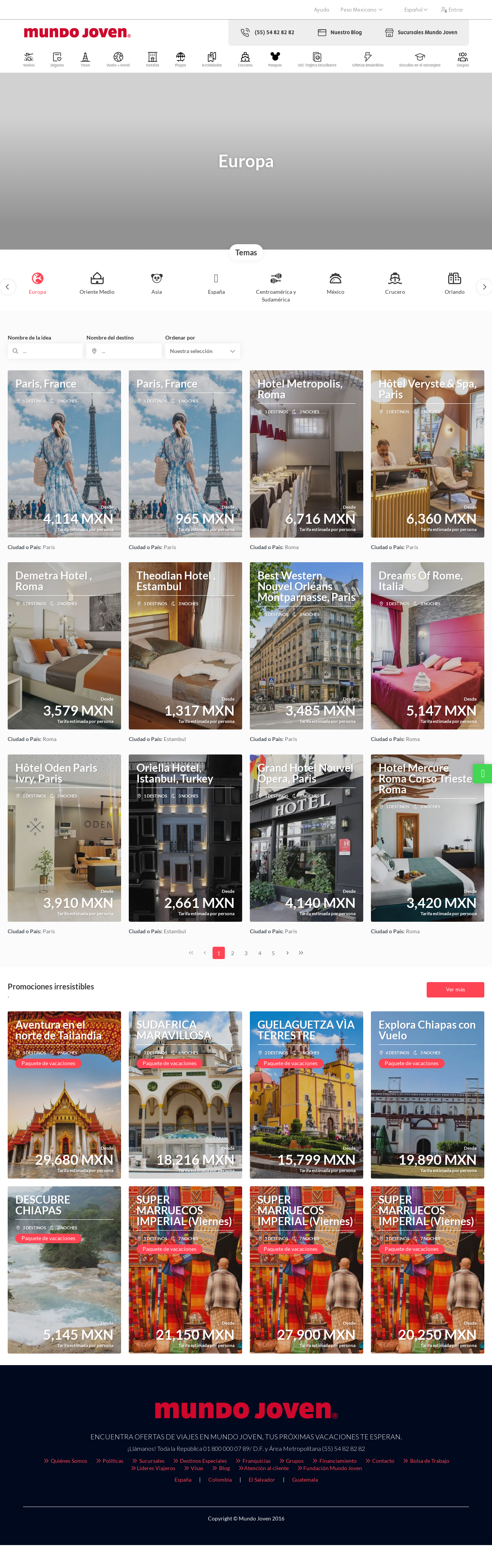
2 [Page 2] (232, 955)
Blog (220, 1470)
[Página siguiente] (287, 955)
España (183, 1481)
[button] (7, 288)
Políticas (109, 1462)
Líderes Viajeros (152, 1470)
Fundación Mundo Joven (329, 1470)
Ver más (455, 991)
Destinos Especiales (199, 1462)
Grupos (291, 1462)
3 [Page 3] (246, 955)
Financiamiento (334, 1462)
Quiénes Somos (65, 1462)
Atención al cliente (263, 1470)
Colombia (220, 1481)
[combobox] (123, 353)
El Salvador (262, 1481)
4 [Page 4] (259, 955)
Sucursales (148, 1462)
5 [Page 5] (273, 955)
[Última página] (301, 955)
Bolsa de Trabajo (425, 1462)
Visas (193, 1470)
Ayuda (321, 10)
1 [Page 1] (218, 955)
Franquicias (252, 1462)
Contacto (379, 1462)
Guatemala (305, 1481)
